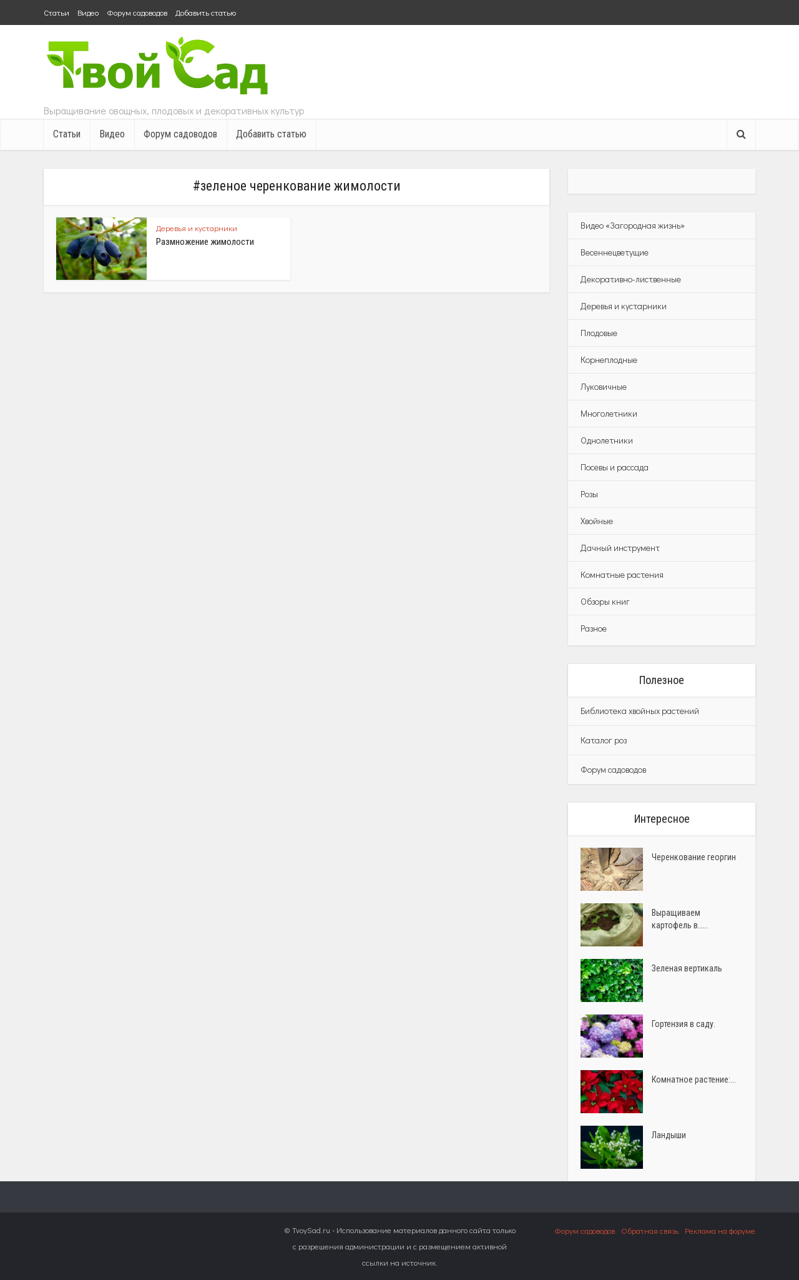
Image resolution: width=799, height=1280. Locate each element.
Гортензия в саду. (683, 1024)
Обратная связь (650, 1230)
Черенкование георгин (694, 857)
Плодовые (599, 333)
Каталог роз (604, 740)
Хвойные (597, 521)
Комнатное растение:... (694, 1079)
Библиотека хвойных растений (640, 711)
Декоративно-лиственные (631, 279)
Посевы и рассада (615, 467)
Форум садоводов (137, 12)
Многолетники (609, 413)
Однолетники (607, 440)
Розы (589, 494)
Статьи (56, 12)
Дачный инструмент (620, 547)
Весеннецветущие (615, 252)
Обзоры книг (605, 601)
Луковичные (604, 386)
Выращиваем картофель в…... (680, 919)
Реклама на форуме (720, 1230)
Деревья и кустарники (196, 227)
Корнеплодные (609, 359)
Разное (594, 628)
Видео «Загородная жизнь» (633, 225)
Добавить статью (205, 12)
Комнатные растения (622, 574)
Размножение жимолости (205, 241)
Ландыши (669, 1135)
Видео (88, 12)
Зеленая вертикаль (687, 968)
